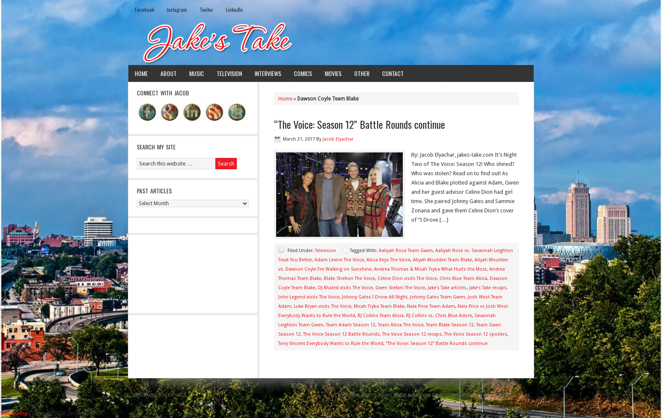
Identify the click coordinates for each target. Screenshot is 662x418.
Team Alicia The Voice (400, 325)
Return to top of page (160, 395)
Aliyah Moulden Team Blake (442, 260)
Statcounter (14, 413)
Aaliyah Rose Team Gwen (406, 250)
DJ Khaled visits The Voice (345, 287)
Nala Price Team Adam (431, 306)
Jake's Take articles (447, 287)
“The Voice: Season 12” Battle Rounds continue (359, 124)
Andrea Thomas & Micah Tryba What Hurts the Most (430, 269)
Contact (393, 73)
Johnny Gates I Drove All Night (374, 297)
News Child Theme (401, 395)
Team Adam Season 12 (350, 325)
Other (361, 73)
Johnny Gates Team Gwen (437, 297)
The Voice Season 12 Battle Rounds (341, 334)
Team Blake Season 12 (450, 325)
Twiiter (206, 9)
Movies (333, 73)
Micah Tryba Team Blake (379, 306)
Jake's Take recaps (488, 287)
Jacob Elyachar (338, 139)
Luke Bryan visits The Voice (322, 306)
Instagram (177, 9)
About (168, 73)
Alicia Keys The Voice (388, 260)
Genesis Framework (455, 395)
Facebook (144, 9)
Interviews (268, 73)
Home (141, 73)
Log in (521, 395)
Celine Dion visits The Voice (407, 278)
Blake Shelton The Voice (349, 278)
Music (196, 73)
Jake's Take (331, 42)
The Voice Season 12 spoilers (475, 334)
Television (229, 73)
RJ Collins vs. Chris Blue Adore (439, 315)
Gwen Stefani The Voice (400, 287)
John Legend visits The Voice (308, 297)
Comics (303, 73)
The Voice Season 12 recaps (412, 334)
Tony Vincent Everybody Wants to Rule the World (330, 343)
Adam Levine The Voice (339, 260)
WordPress (496, 395)
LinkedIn (234, 9)
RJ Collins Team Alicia (381, 315)
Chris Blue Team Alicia (463, 278)
